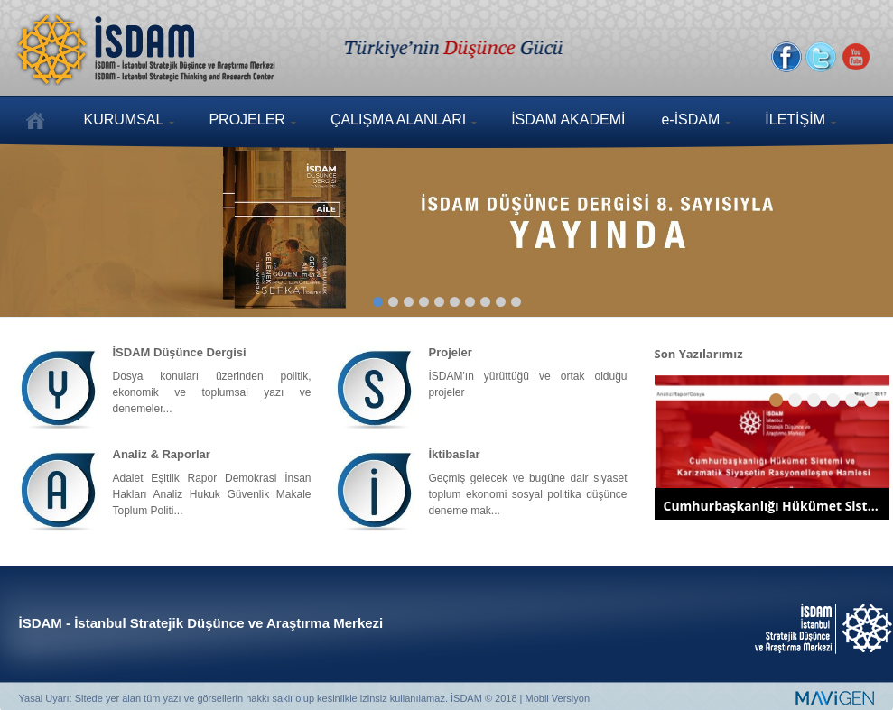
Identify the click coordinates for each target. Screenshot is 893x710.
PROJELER (246, 119)
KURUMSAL (124, 119)
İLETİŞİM (795, 119)
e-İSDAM (690, 119)
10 (516, 302)
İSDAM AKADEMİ (568, 119)
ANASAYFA (35, 120)
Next (825, 220)
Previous (67, 220)
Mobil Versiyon (558, 698)
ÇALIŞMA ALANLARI (398, 119)
